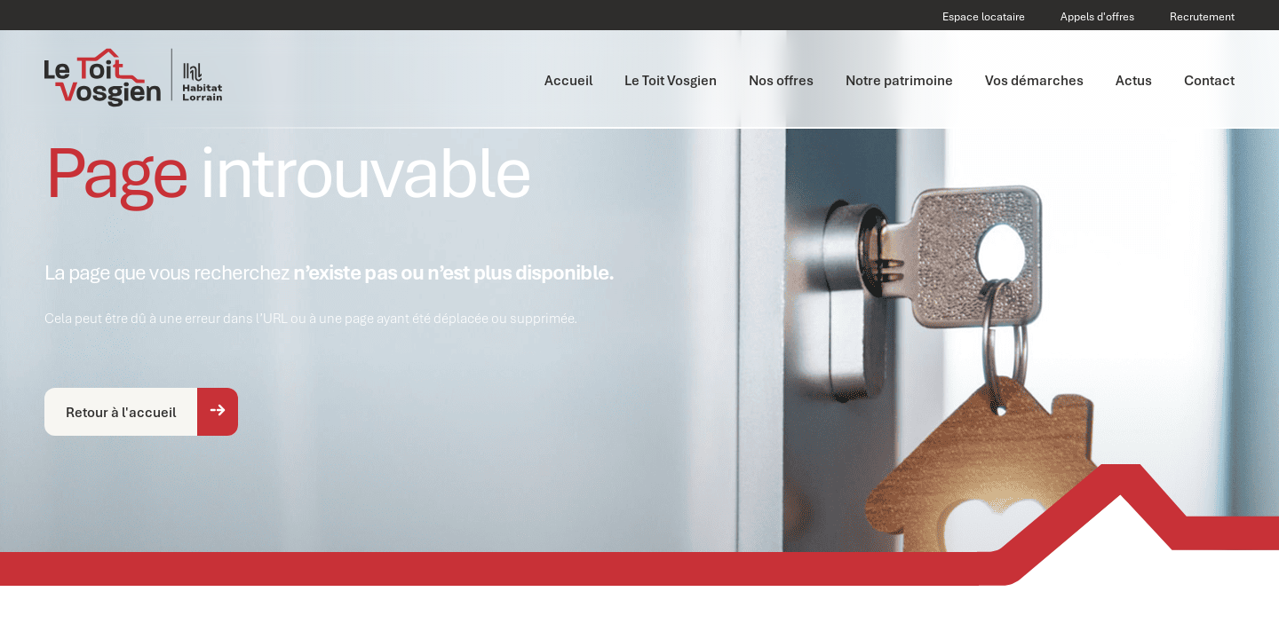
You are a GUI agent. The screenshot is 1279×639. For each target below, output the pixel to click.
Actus (1134, 80)
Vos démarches (1034, 80)
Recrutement (1202, 16)
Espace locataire (983, 16)
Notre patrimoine (899, 80)
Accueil (568, 80)
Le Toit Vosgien (670, 80)
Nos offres (781, 80)
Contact (1209, 80)
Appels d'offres (1097, 16)
